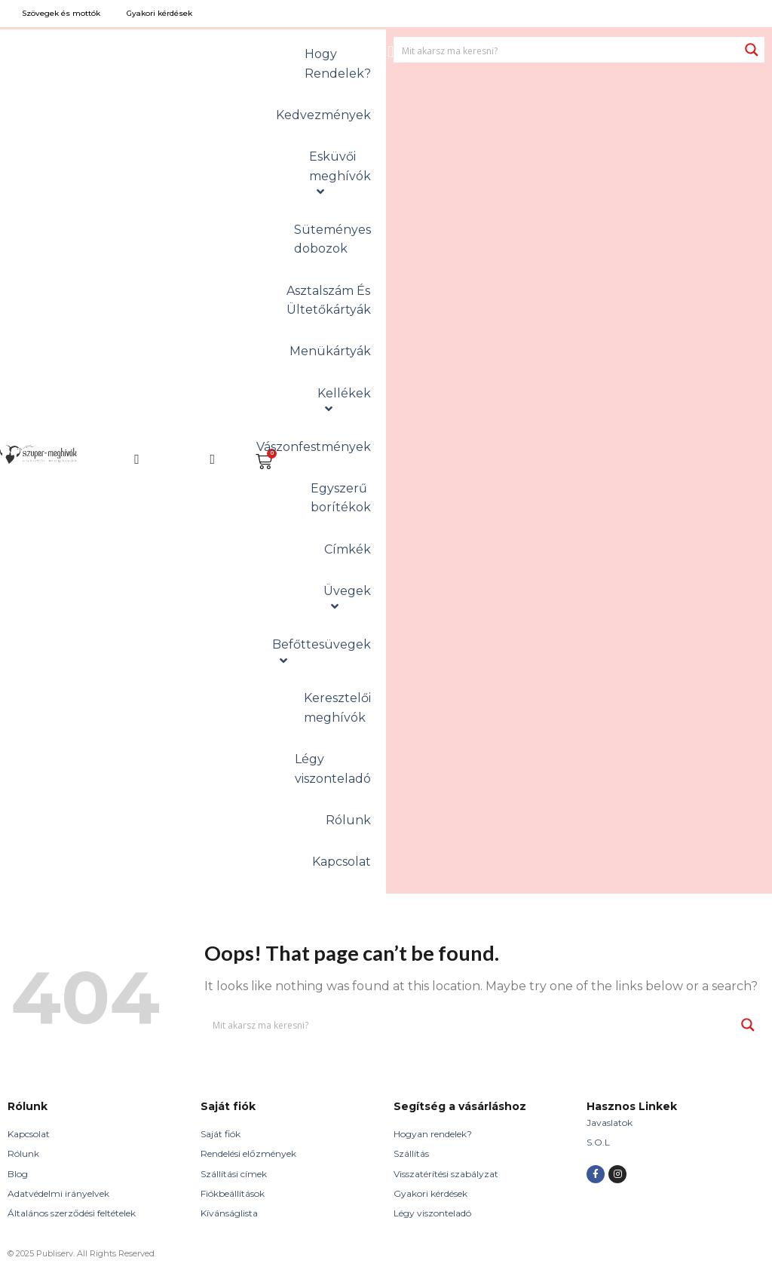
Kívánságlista (229, 1213)
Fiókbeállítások (233, 1193)
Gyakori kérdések (430, 1193)
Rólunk (23, 1153)
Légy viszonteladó (432, 1213)
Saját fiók (220, 1133)
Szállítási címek (234, 1173)
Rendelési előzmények (248, 1153)
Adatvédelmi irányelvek (58, 1193)
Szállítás (411, 1153)
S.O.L (598, 1142)
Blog (18, 1173)
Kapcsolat (29, 1133)
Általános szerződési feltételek (72, 1213)
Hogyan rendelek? (433, 1133)
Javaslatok (610, 1122)
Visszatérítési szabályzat (446, 1173)
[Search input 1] (567, 49)
